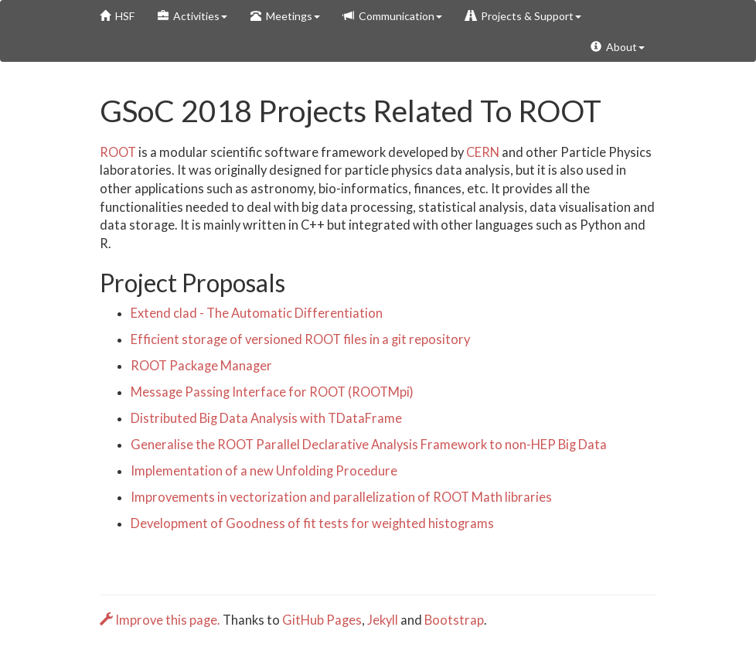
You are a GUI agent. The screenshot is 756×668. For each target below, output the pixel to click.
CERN (482, 152)
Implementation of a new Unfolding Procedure (264, 471)
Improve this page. (161, 620)
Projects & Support (523, 15)
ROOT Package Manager (201, 365)
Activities (192, 15)
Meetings (285, 15)
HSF (117, 15)
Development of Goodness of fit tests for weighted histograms (312, 523)
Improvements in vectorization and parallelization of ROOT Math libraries (341, 497)
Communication (392, 15)
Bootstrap (454, 620)
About (618, 46)
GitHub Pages (322, 620)
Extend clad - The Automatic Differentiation (257, 313)
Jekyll (382, 620)
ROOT (118, 152)
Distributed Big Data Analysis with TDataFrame (266, 418)
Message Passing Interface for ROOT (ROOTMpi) (272, 392)
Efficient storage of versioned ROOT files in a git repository (300, 339)
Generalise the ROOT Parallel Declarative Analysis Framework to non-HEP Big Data (369, 444)
